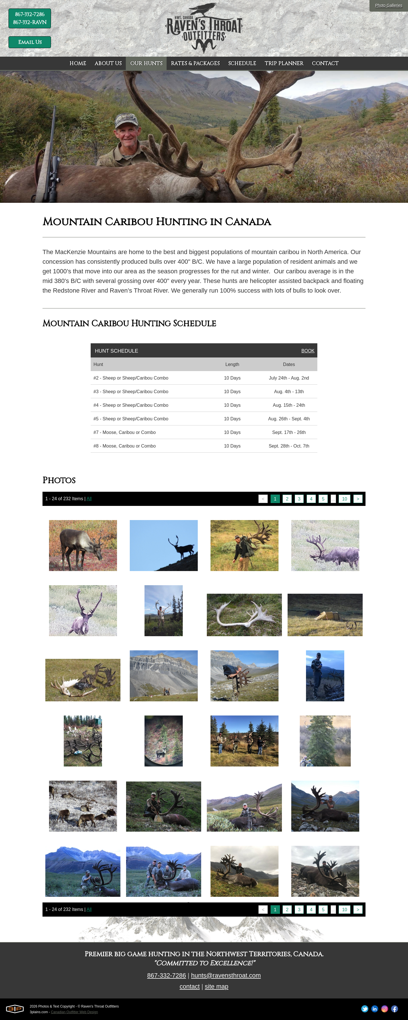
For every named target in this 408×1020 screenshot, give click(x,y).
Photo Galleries (388, 5)
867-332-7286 (166, 975)
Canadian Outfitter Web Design (74, 1012)
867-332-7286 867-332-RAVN (29, 18)
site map (216, 986)
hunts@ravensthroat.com (226, 975)
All (89, 498)
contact (190, 986)
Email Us (30, 42)
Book (307, 350)
